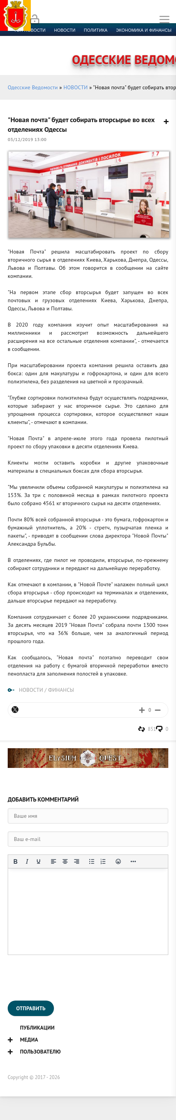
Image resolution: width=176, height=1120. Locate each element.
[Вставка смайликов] (118, 861)
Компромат (118, 39)
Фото (20, 48)
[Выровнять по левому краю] (53, 861)
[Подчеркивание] (38, 861)
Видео (148, 39)
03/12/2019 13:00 (27, 139)
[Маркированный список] (91, 861)
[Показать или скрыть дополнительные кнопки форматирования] (133, 861)
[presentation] (66, 978)
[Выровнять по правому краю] (76, 861)
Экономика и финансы (143, 30)
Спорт (21, 39)
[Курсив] (27, 861)
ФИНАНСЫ (61, 689)
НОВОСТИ (76, 87)
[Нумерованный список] (103, 861)
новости (64, 30)
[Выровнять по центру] (65, 861)
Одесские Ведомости (33, 87)
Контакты (46, 48)
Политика (95, 30)
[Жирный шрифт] (15, 861)
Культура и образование (67, 39)
